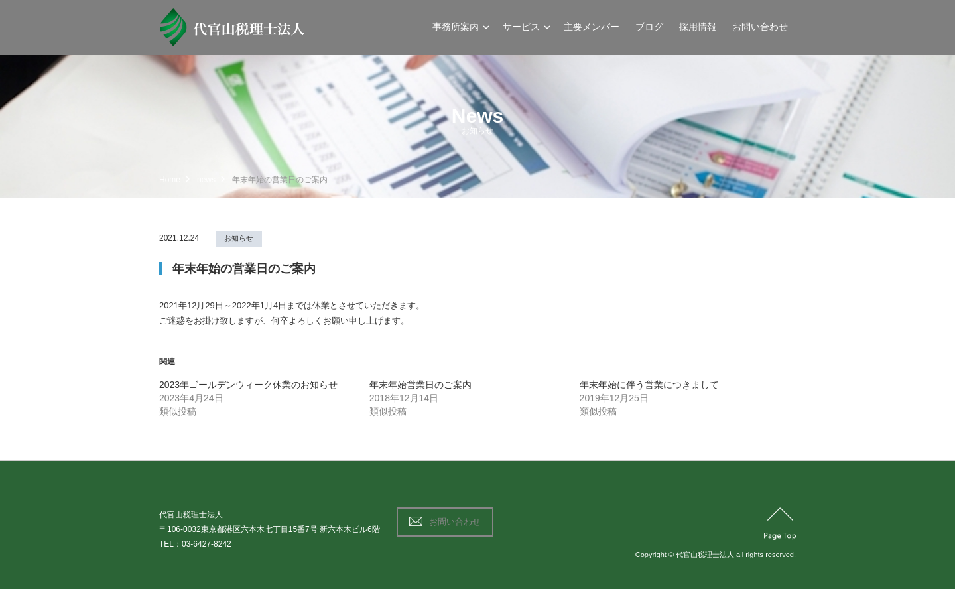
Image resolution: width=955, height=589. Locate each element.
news (206, 179)
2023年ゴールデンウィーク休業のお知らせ (248, 384)
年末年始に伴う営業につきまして (649, 384)
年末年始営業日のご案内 (420, 384)
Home (169, 179)
